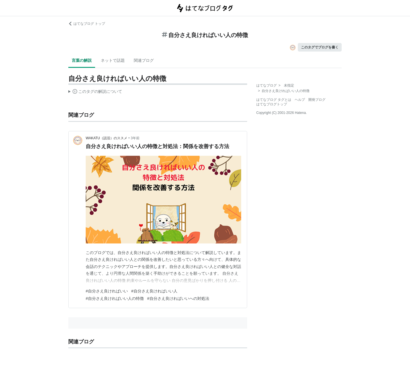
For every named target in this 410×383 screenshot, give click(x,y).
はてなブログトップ (271, 104)
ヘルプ (300, 100)
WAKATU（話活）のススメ (106, 138)
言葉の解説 (82, 60)
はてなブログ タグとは (273, 100)
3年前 (135, 138)
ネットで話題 (113, 60)
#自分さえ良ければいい (107, 291)
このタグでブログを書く (320, 47)
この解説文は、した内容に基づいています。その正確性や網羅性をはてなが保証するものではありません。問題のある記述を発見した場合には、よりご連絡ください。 (95, 92)
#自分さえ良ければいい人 (154, 291)
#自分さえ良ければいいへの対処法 (178, 298)
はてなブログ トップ (86, 24)
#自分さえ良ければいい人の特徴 (115, 298)
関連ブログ (144, 60)
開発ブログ (316, 100)
